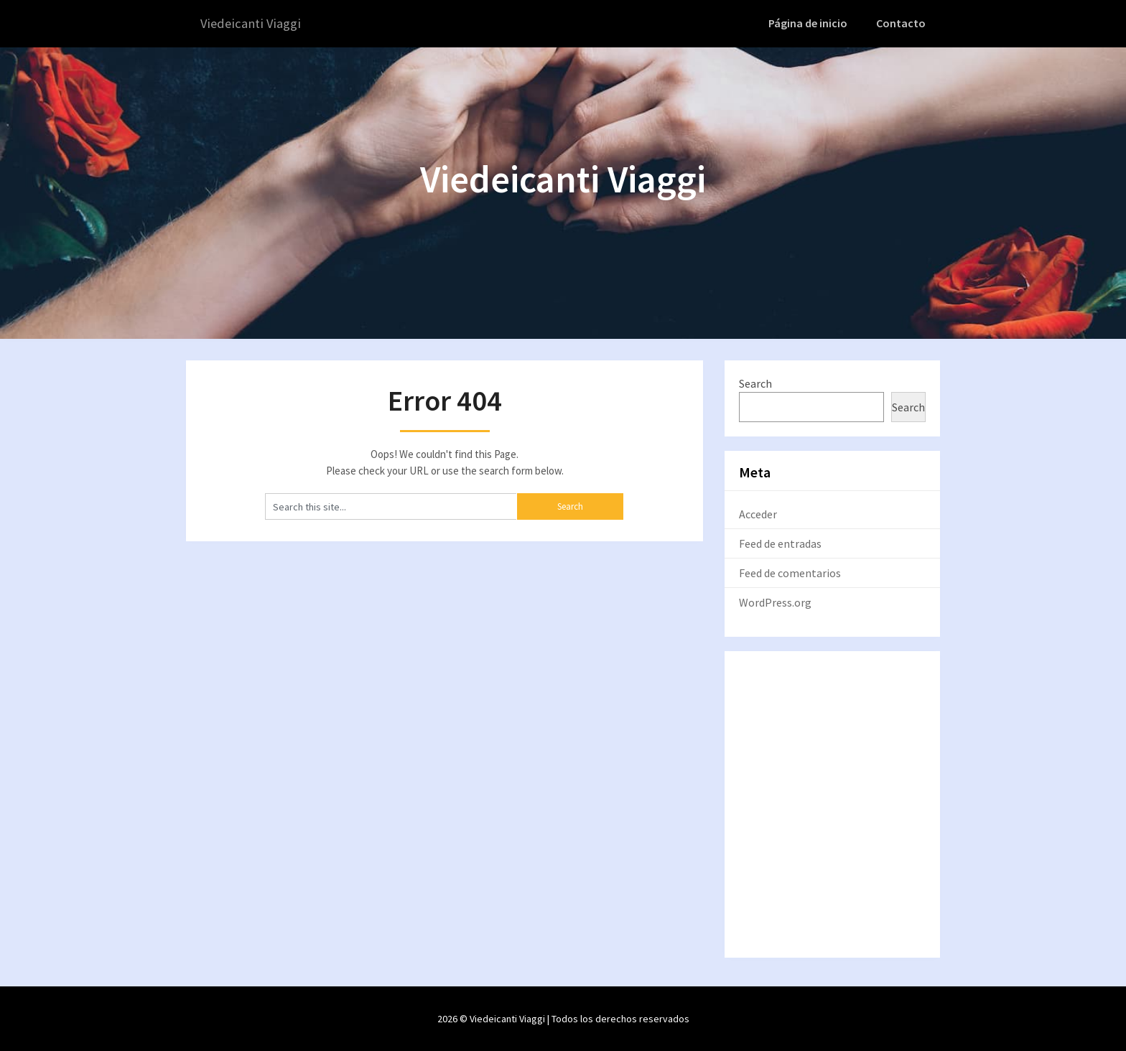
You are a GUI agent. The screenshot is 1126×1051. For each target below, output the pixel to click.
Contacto (902, 23)
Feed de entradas (780, 543)
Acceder (758, 513)
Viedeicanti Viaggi (252, 23)
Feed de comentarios (790, 572)
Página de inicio (812, 23)
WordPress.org (775, 601)
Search (755, 382)
